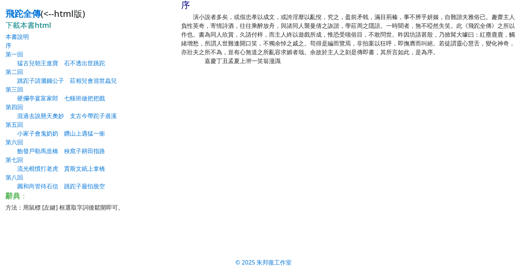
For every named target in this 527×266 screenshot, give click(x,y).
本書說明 (17, 37)
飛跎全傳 (23, 13)
